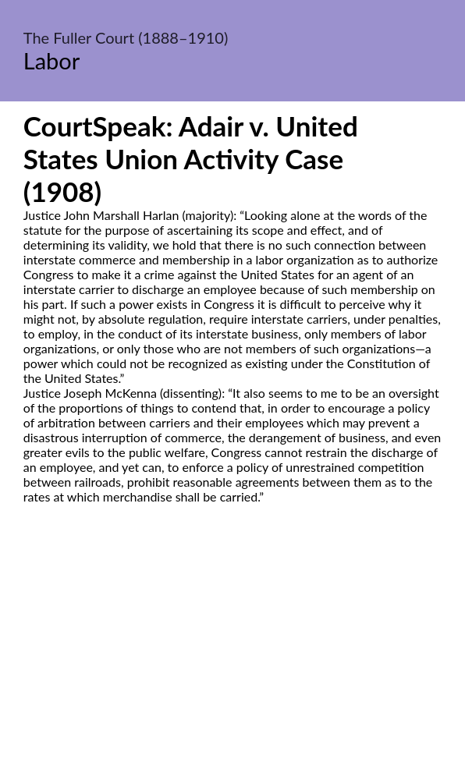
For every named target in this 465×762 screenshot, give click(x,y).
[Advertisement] (232, 650)
